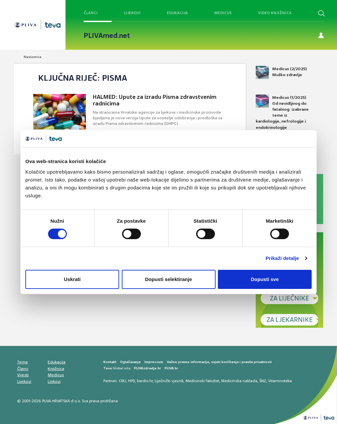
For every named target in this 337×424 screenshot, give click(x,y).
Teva (107, 368)
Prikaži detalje (282, 258)
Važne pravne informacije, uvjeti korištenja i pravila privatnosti (219, 362)
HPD (131, 381)
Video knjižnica (275, 13)
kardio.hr (145, 381)
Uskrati (72, 279)
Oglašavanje (130, 362)
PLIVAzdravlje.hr (147, 368)
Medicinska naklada (239, 381)
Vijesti (23, 375)
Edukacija (177, 13)
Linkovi (54, 381)
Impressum (153, 362)
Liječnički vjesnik (169, 381)
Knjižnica (56, 368)
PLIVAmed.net (107, 35)
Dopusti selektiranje (168, 279)
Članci (91, 13)
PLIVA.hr (171, 368)
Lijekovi (132, 13)
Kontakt (110, 362)
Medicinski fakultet (202, 381)
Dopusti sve (265, 279)
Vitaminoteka (280, 381)
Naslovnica (32, 57)
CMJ (122, 381)
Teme (22, 362)
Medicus (223, 13)
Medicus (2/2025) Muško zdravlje (281, 72)
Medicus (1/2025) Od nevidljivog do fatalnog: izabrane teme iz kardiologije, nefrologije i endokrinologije (282, 112)
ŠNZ (262, 381)
